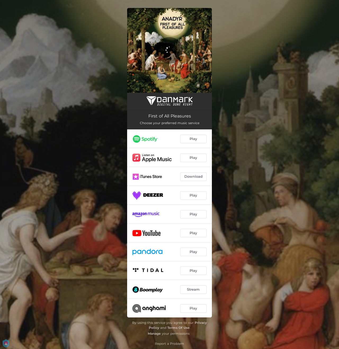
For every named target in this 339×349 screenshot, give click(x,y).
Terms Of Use (178, 328)
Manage (154, 333)
